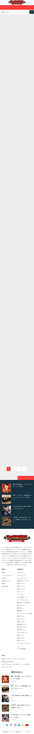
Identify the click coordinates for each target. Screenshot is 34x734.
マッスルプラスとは (7, 575)
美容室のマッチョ (21, 629)
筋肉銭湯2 (19, 610)
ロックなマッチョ (21, 575)
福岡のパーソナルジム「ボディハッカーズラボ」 (14, 659)
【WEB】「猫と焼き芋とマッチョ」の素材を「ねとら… (21, 706)
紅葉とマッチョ (21, 586)
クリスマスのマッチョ (22, 632)
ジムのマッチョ (21, 572)
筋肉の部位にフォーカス (23, 581)
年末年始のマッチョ (22, 627)
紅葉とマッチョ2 (21, 589)
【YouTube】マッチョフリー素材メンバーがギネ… (21, 716)
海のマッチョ (20, 619)
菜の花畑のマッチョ (22, 624)
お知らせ (4, 578)
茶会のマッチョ (21, 640)
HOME (3, 572)
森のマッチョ (20, 635)
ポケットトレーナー (7, 667)
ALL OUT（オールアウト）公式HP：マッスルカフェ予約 (16, 664)
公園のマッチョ (21, 638)
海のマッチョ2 (20, 621)
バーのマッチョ (21, 594)
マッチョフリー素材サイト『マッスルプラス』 (20, 731)
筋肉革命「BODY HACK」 (8, 661)
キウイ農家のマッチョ (22, 597)
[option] (17, 488)
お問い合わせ (5, 586)
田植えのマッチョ (21, 605)
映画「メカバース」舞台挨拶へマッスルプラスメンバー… (21, 687)
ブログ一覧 (25, 477)
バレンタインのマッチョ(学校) (24, 613)
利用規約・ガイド (6, 581)
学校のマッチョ (21, 616)
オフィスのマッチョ (22, 578)
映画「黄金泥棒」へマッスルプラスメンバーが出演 (21, 677)
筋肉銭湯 (19, 608)
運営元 (3, 583)
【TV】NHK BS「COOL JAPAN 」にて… (21, 697)
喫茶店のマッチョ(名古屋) (23, 602)
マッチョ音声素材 (21, 648)
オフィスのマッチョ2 (22, 600)
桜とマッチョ (20, 591)
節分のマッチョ (21, 583)
